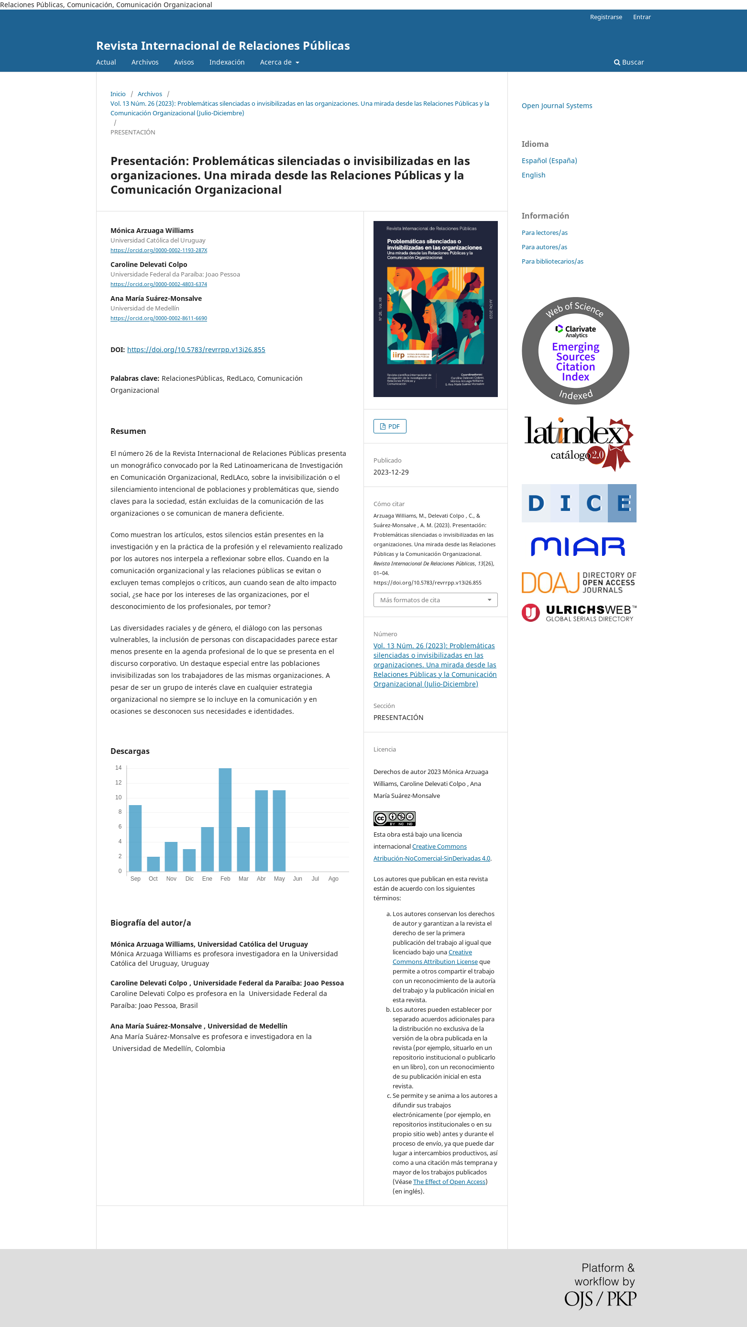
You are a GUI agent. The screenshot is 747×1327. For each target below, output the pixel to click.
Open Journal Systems (557, 105)
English (534, 174)
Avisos (184, 61)
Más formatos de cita (410, 600)
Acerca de (277, 61)
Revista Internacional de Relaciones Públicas (223, 45)
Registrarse (606, 16)
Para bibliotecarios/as (552, 261)
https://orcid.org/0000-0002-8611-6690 (158, 318)
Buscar (629, 61)
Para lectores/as (545, 232)
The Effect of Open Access (449, 1181)
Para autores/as (544, 247)
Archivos (145, 61)
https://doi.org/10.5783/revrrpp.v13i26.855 (196, 349)
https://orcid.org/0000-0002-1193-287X (158, 250)
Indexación (227, 61)
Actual (106, 61)
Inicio (118, 93)
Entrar (642, 16)
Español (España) (549, 160)
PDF (393, 426)
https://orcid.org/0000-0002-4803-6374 (158, 284)
